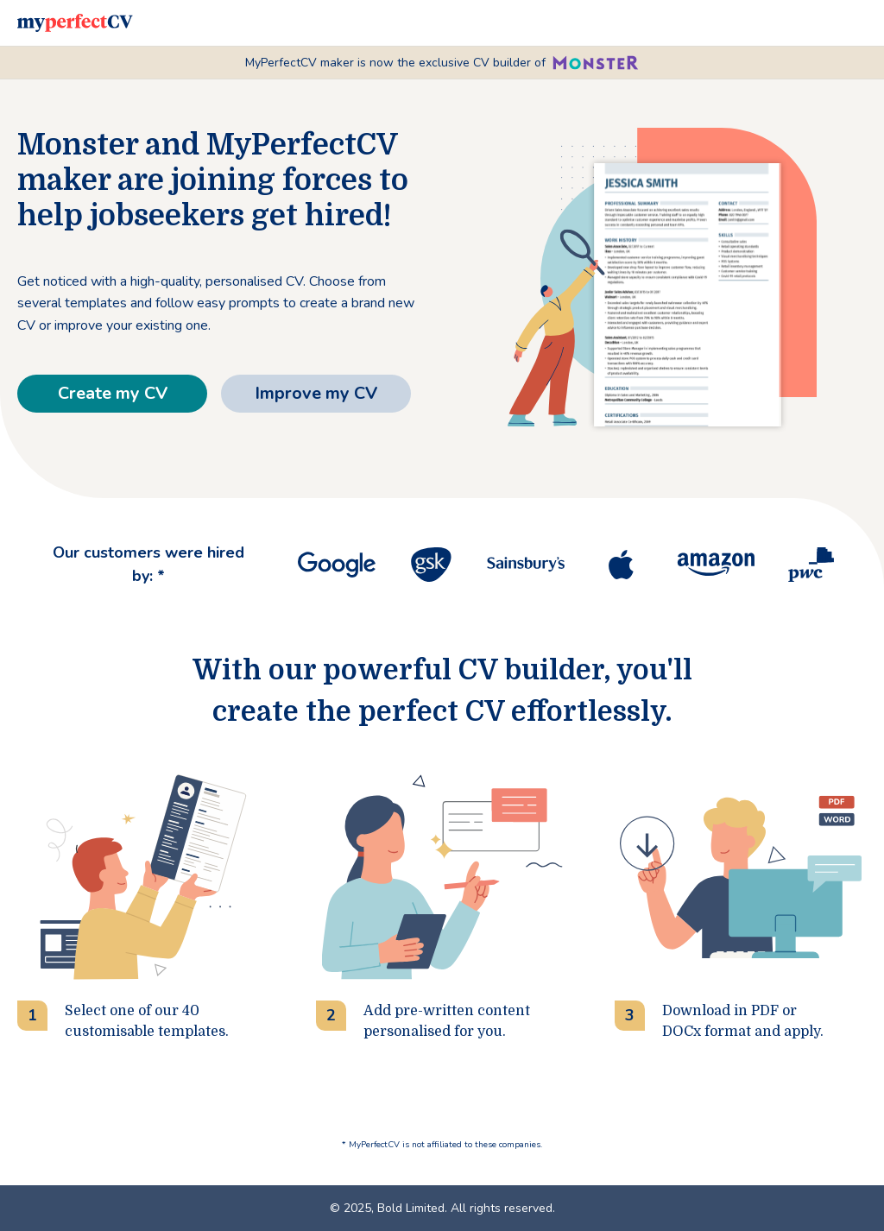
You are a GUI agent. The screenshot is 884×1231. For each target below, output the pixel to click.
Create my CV (112, 393)
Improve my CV (316, 393)
